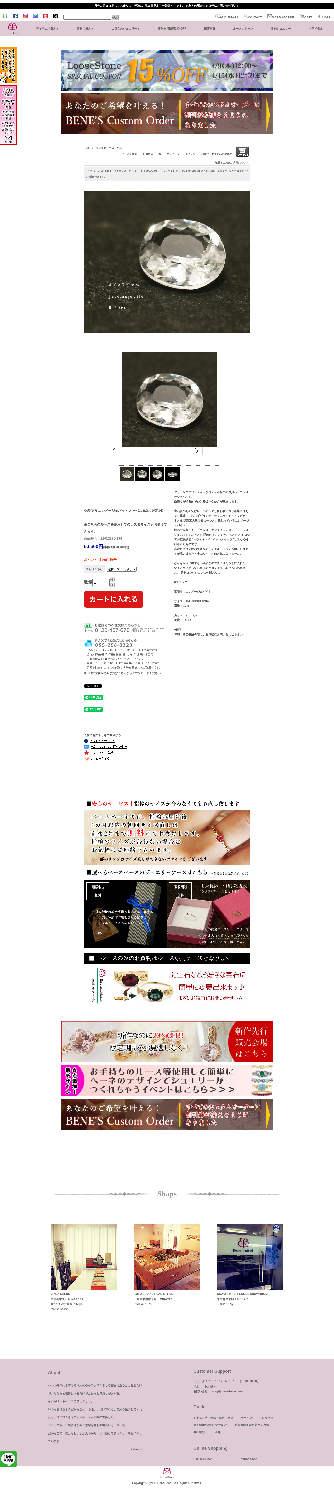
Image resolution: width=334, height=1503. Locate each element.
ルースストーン (243, 28)
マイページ (173, 154)
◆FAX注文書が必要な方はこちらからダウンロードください (122, 673)
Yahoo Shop (249, 1459)
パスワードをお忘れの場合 (216, 154)
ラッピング (247, 1418)
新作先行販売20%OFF (172, 28)
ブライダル (316, 28)
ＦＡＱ (216, 1432)
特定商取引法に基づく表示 (252, 1425)
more (139, 1449)
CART (306, 17)
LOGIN (324, 17)
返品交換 (267, 1418)
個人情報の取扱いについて (210, 1425)
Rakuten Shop (203, 1459)
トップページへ (93, 171)
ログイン (190, 154)
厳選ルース (110, 171)
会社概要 (199, 1432)
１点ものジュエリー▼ (125, 28)
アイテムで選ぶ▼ (47, 28)
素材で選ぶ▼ (85, 28)
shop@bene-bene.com (227, 1391)
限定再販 (209, 28)
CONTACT (252, 17)
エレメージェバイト (129, 171)
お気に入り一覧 (152, 154)
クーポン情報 (129, 154)
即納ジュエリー (281, 28)
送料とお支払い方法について (232, 162)
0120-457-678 (226, 17)
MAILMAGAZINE (280, 17)
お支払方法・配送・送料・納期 (213, 1418)
